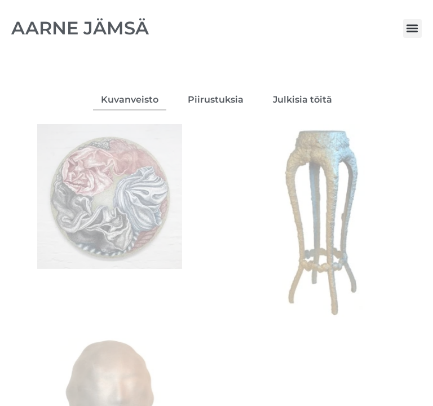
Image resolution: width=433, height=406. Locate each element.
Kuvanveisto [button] (129, 99)
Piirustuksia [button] (216, 99)
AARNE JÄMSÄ (80, 28)
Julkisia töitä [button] (302, 99)
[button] (412, 28)
